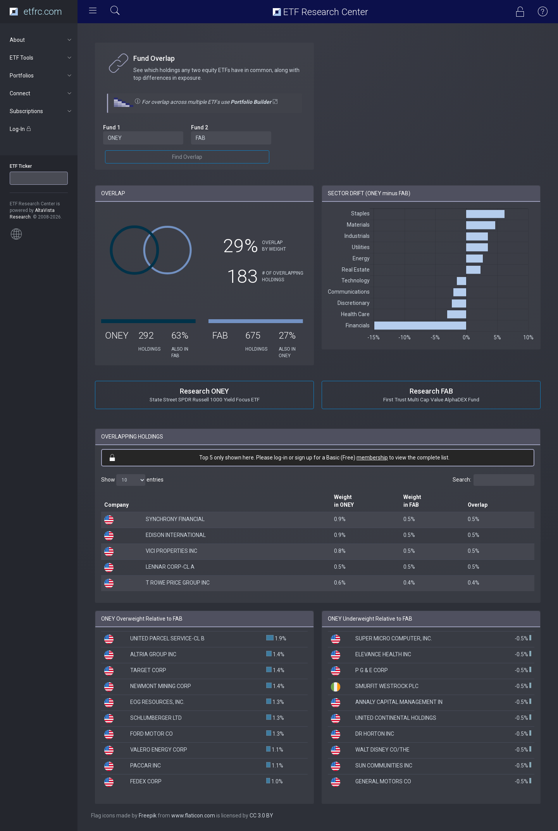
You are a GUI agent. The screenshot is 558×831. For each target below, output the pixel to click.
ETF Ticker (21, 166)
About (41, 40)
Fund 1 (111, 127)
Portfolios (41, 75)
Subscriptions (41, 111)
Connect (41, 93)
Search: (493, 480)
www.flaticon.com (193, 815)
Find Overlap (187, 157)
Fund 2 (199, 127)
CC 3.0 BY (261, 815)
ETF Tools (41, 58)
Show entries (132, 480)
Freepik (148, 815)
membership (372, 457)
